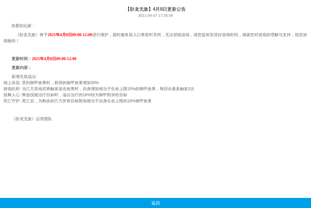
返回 (155, 202)
